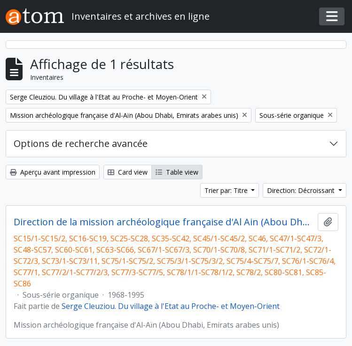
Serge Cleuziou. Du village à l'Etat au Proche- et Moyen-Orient (171, 306)
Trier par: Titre (227, 190)
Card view (128, 172)
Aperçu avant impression (52, 172)
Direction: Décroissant (301, 190)
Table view (177, 172)
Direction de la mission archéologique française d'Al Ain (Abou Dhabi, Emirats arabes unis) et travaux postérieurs (164, 222)
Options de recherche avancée (81, 143)
